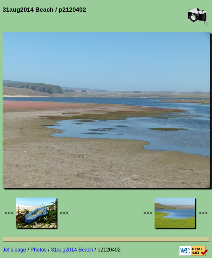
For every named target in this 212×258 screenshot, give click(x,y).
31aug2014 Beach (72, 249)
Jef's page (14, 249)
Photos (39, 249)
